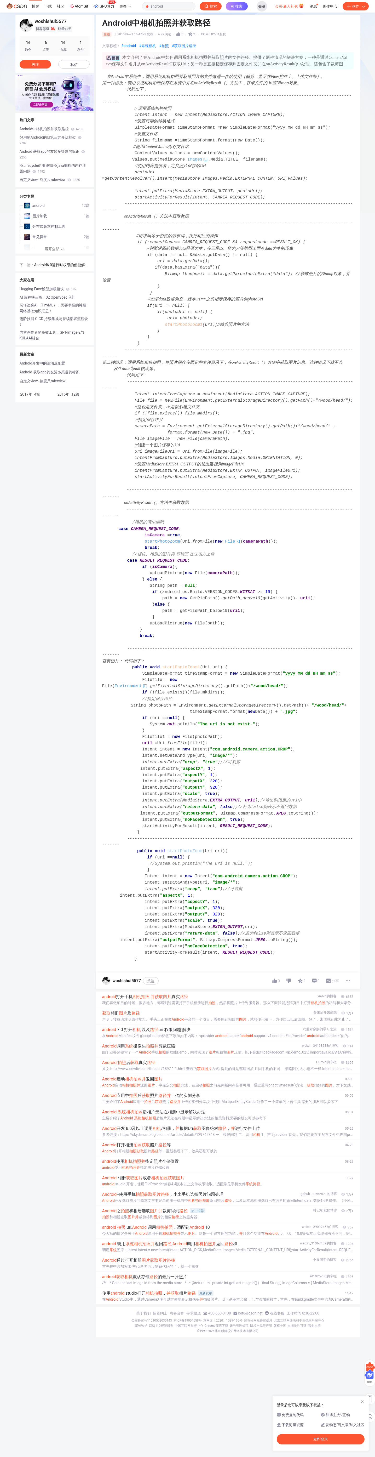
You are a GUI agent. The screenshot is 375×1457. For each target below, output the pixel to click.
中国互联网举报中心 (189, 1326)
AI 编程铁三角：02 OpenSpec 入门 (48, 297)
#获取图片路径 (184, 46)
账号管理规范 (239, 1326)
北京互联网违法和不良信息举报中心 (299, 1320)
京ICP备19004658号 (188, 1320)
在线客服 (277, 1313)
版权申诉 (280, 1326)
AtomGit (79, 6)
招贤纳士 (160, 1313)
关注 (150, 981)
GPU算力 (104, 5)
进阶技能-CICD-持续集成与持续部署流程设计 (54, 322)
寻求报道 (193, 1313)
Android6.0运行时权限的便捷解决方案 (61, 265)
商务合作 (177, 1313)
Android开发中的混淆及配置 (42, 363)
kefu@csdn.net (250, 1313)
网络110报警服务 (161, 1326)
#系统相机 (147, 46)
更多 (125, 6)
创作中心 (330, 6)
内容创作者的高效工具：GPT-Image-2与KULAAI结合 (52, 335)
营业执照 (314, 1326)
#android (129, 46)
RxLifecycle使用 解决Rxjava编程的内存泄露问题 (53, 168)
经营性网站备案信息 (258, 1320)
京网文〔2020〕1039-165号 (223, 1320)
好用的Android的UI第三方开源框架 (51, 140)
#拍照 (164, 46)
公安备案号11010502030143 (151, 1320)
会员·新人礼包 (289, 5)
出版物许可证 (297, 1326)
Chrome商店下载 (216, 1326)
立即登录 (320, 1439)
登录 (262, 6)
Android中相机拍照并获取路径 (51, 129)
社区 (60, 6)
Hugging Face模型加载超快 (48, 289)
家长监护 (141, 1326)
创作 (355, 6)
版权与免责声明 (261, 1326)
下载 (48, 6)
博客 (35, 6)
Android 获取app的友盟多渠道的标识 (52, 154)
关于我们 (143, 1313)
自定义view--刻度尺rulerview (50, 180)
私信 (74, 64)
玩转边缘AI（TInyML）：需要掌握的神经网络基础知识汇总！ (53, 308)
